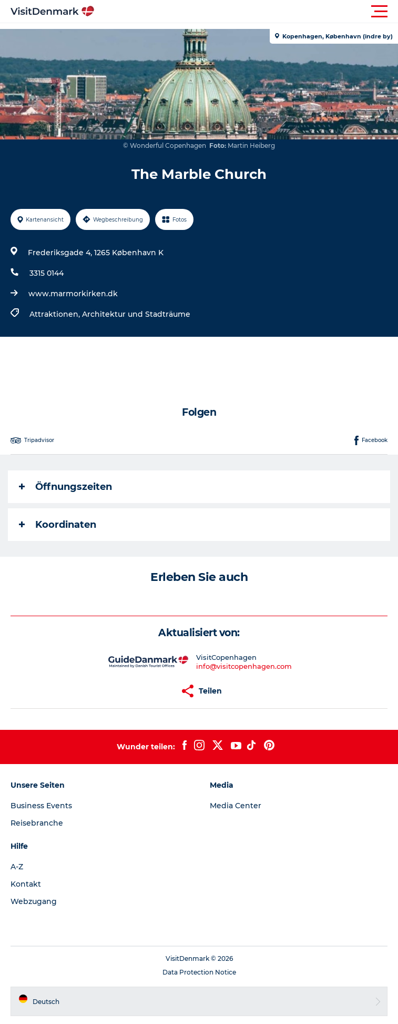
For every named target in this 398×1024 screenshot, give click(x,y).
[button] (246, 11)
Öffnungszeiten (65, 487)
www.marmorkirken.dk (73, 293)
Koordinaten (57, 524)
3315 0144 (46, 273)
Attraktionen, (55, 314)
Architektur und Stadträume (136, 314)
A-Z (17, 866)
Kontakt (26, 884)
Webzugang (34, 901)
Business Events (41, 805)
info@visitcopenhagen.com (244, 666)
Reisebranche (37, 823)
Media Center (235, 805)
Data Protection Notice (199, 972)
